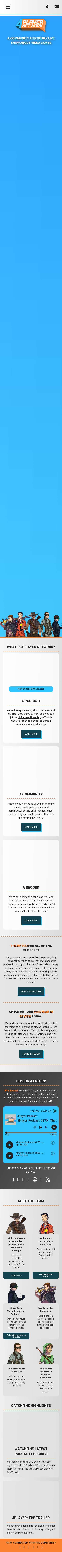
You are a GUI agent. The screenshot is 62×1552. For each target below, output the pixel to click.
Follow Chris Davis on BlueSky (16, 1336)
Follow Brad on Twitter (45, 1275)
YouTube (12, 1472)
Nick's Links (16, 1275)
